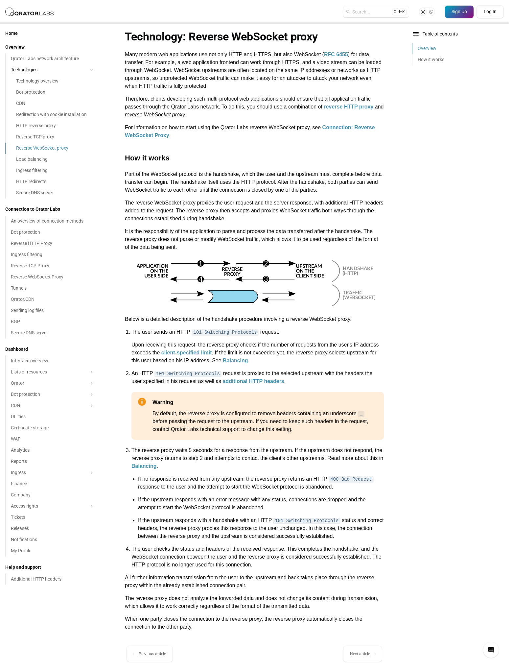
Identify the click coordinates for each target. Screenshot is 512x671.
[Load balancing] (52, 159)
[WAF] (52, 439)
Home (11, 33)
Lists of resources (52, 372)
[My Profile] (52, 551)
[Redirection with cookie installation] (52, 114)
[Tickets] (52, 517)
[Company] (52, 495)
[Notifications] (52, 539)
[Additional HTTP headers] (52, 579)
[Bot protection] (52, 92)
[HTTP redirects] (52, 181)
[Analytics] (52, 450)
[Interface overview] (52, 361)
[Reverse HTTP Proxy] (52, 243)
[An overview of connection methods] (52, 221)
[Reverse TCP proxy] (52, 137)
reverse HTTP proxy (348, 106)
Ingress (52, 472)
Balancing (235, 360)
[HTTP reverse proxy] (52, 126)
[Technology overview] (52, 81)
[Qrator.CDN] (52, 299)
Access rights (52, 506)
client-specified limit (186, 352)
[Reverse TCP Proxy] (52, 266)
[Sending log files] (52, 310)
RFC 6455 (336, 54)
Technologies (53, 70)
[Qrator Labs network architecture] (52, 58)
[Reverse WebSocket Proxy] (52, 277)
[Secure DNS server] (52, 193)
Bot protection (52, 394)
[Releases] (52, 528)
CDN (52, 405)
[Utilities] (52, 416)
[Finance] (52, 484)
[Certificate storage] (52, 428)
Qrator (52, 383)
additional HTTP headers (253, 381)
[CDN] (52, 103)
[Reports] (52, 461)
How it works (431, 59)
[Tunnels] (52, 288)
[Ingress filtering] (52, 170)
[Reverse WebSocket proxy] (52, 148)
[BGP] (52, 321)
